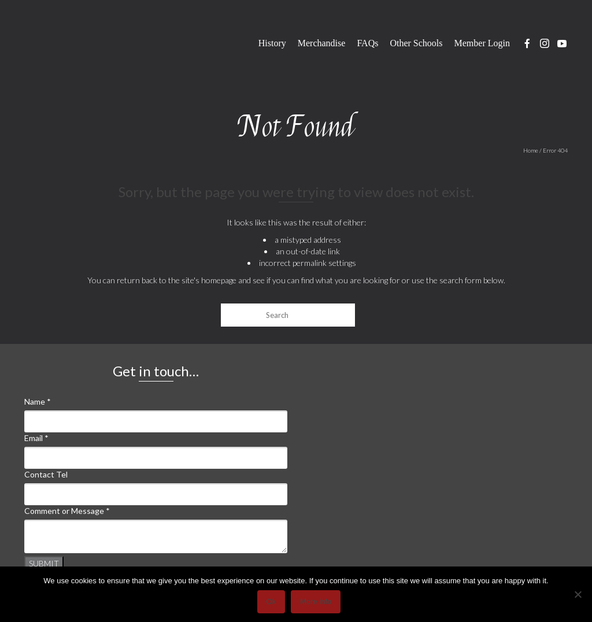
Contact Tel (46, 474)
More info (315, 601)
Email (36, 438)
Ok (271, 601)
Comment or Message (67, 511)
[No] (577, 594)
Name (37, 401)
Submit (44, 563)
